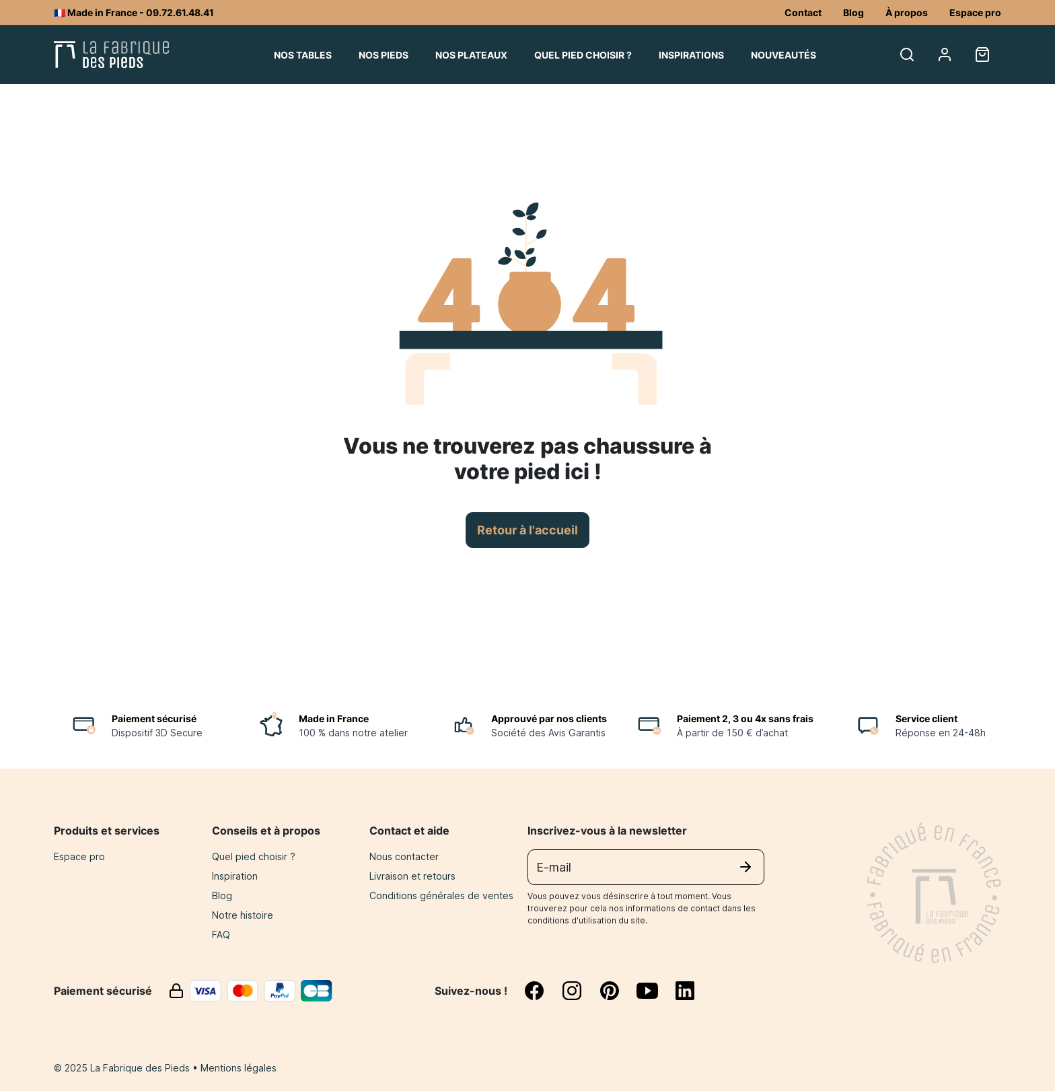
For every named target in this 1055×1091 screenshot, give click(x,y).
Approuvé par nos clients (549, 718)
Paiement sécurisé (154, 718)
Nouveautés (783, 55)
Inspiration (235, 876)
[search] (907, 54)
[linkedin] (685, 990)
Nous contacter (404, 856)
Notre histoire (242, 915)
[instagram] (580, 990)
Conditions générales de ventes (441, 895)
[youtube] (655, 990)
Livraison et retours (412, 876)
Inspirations (691, 55)
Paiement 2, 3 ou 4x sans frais (745, 718)
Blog (853, 12)
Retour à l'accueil (527, 530)
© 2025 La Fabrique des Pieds (123, 1068)
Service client (926, 718)
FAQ (221, 934)
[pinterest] (617, 990)
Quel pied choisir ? (583, 55)
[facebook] (542, 990)
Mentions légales (239, 1068)
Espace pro (975, 12)
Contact (803, 12)
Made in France (334, 718)
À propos (906, 12)
